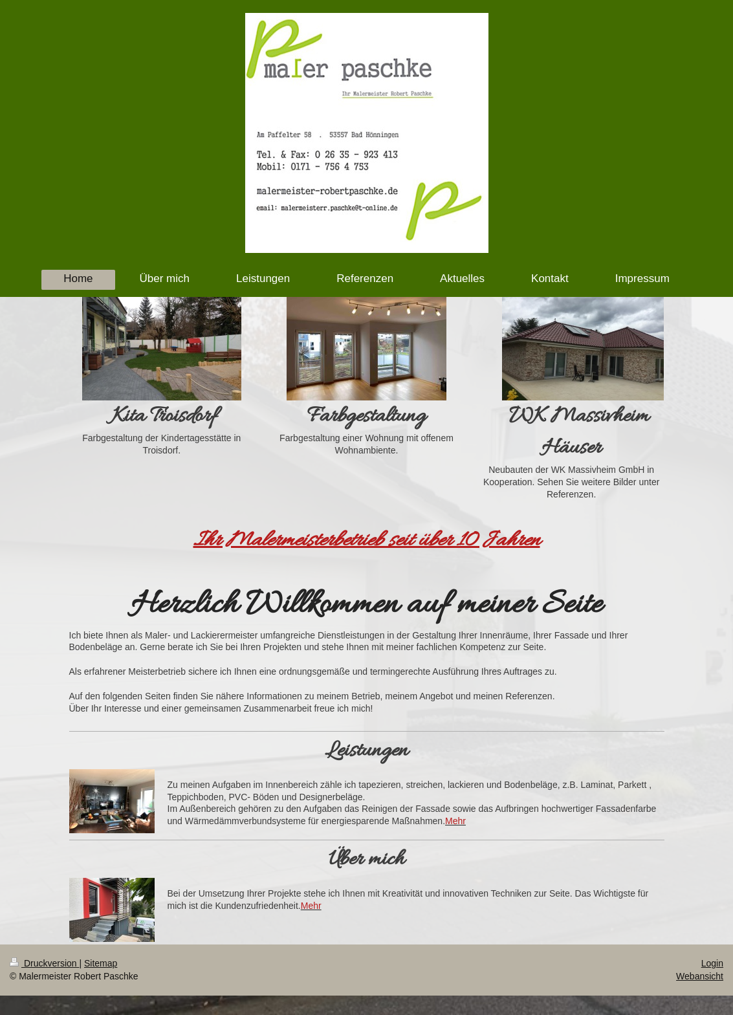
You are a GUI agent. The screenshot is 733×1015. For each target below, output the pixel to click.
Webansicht (699, 976)
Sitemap (100, 963)
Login (712, 963)
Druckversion (44, 963)
